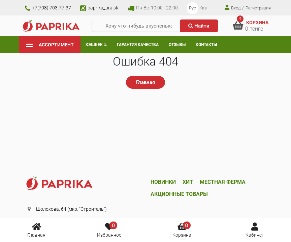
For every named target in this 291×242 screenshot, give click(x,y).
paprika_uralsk (99, 7)
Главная (36, 229)
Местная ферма (223, 182)
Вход (232, 7)
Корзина (181, 229)
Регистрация (258, 7)
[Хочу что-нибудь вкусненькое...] (138, 26)
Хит (188, 182)
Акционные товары (179, 194)
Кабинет (255, 229)
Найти (198, 26)
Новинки (163, 182)
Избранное (109, 229)
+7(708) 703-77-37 (48, 7)
